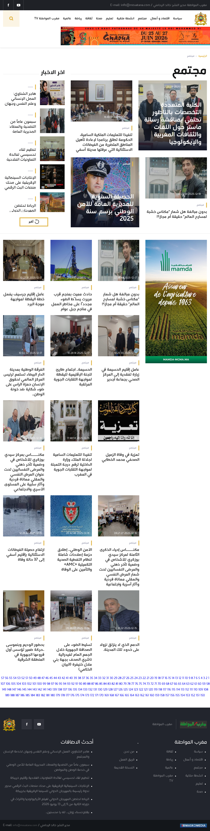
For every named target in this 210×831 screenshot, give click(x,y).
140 (49, 690)
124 (131, 690)
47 (43, 678)
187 (17, 695)
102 (29, 684)
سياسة (177, 18)
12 (180, 678)
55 (10, 678)
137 (65, 690)
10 (186, 678)
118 (160, 690)
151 (198, 695)
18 (159, 678)
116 (169, 690)
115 (173, 690)
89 (84, 684)
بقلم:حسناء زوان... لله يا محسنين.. (67, 812)
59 (203, 684)
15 (169, 678)
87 (92, 684)
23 (140, 678)
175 (77, 695)
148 (9, 690)
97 (52, 684)
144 (29, 690)
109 (200, 690)
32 (103, 678)
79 (125, 684)
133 (85, 690)
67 (171, 684)
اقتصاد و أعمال (160, 18)
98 (48, 684)
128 (110, 690)
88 (88, 684)
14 (173, 678)
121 (146, 690)
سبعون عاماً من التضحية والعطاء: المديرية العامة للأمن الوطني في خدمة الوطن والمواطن (47, 767)
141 (44, 690)
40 (71, 678)
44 (55, 678)
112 (187, 690)
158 (162, 695)
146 (19, 690)
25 (132, 678)
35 (91, 678)
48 (39, 678)
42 (63, 678)
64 (183, 684)
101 (34, 684)
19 (155, 678)
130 (100, 690)
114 (178, 690)
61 (195, 684)
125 (125, 690)
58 (208, 684)
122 (141, 690)
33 (99, 678)
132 (90, 690)
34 (95, 678)
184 (33, 695)
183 (38, 695)
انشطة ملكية (125, 18)
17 (162, 678)
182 (43, 695)
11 (183, 678)
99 (44, 684)
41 (67, 678)
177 (68, 695)
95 (60, 684)
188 (12, 695)
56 (6, 678)
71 (155, 684)
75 (140, 684)
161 (147, 695)
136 (70, 690)
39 (75, 678)
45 (51, 678)
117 (164, 690)
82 (113, 684)
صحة (99, 18)
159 (157, 695)
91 (76, 684)
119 (156, 690)
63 (187, 684)
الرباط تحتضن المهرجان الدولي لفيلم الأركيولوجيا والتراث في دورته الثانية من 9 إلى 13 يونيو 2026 (50, 802)
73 (148, 684)
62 (192, 684)
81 (117, 684)
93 (68, 684)
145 (24, 690)
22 (144, 678)
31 (107, 678)
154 (182, 695)
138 (60, 690)
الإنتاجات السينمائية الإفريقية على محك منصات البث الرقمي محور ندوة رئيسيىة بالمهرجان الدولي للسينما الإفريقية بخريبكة (47, 788)
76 (136, 684)
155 (177, 695)
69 (163, 684)
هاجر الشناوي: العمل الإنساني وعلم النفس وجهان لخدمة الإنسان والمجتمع (46, 754)
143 (34, 690)
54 (14, 678)
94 (64, 684)
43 (59, 678)
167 (117, 695)
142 (40, 690)
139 (54, 690)
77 (132, 684)
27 (123, 678)
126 (120, 690)
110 (195, 690)
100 (39, 684)
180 (52, 695)
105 (13, 684)
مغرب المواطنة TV (46, 18)
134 (80, 690)
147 (14, 690)
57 (2, 678)
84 (105, 684)
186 (22, 695)
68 (167, 684)
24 (136, 678)
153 (188, 695)
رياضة (78, 18)
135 (75, 690)
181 (48, 695)
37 (83, 678)
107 (3, 684)
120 (150, 690)
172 (92, 695)
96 (56, 684)
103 (24, 684)
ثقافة (88, 18)
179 (58, 695)
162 (142, 695)
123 (136, 690)
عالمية (67, 18)
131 (95, 690)
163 (137, 695)
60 (199, 684)
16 (166, 678)
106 (8, 684)
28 (119, 678)
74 (144, 684)
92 (72, 684)
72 (152, 684)
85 (101, 684)
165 (127, 695)
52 (23, 678)
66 (175, 684)
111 (191, 690)
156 (172, 695)
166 (122, 695)
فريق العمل (126, 759)
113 (182, 690)
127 (115, 690)
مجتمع (142, 18)
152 (193, 695)
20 (152, 678)
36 (87, 678)
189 (7, 695)
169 (106, 695)
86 (96, 684)
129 (105, 690)
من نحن (129, 751)
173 (87, 695)
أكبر (31, 222)
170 (101, 695)
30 (111, 678)
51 (26, 678)
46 (47, 678)
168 (112, 695)
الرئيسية (202, 56)
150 (202, 695)
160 (152, 695)
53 (19, 678)
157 (167, 695)
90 (80, 684)
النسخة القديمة (124, 767)
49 (35, 678)
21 (148, 678)
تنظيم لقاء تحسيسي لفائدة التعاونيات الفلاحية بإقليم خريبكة (49, 778)
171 (96, 695)
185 (27, 695)
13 (176, 678)
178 (63, 695)
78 (128, 684)
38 (79, 678)
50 (30, 678)
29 (115, 678)
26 (127, 678)
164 (132, 695)
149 (4, 690)
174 (82, 695)
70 (159, 684)
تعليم (109, 18)
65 (179, 684)
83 (109, 684)
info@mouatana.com (25, 825)
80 (121, 684)
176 (72, 695)
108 (206, 690)
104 (18, 684)
